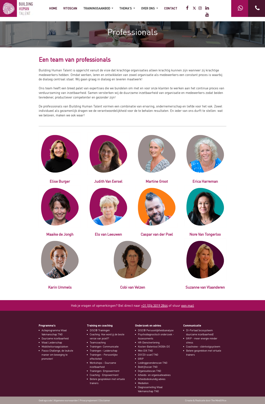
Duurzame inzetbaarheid (55, 338)
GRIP (141, 358)
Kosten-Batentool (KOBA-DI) (154, 346)
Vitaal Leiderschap (52, 342)
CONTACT (170, 8)
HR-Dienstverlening (149, 342)
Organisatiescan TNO (149, 371)
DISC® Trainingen (100, 330)
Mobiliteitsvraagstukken (55, 346)
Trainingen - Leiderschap (103, 350)
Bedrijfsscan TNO (148, 366)
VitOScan (70, 8)
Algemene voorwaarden (66, 400)
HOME (53, 8)
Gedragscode (45, 400)
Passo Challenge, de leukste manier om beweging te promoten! (57, 354)
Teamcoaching (98, 342)
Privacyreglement (88, 400)
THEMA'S (125, 8)
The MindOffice (218, 400)
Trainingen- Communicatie (104, 346)
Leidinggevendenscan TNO (152, 362)
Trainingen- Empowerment (104, 371)
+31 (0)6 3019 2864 (154, 305)
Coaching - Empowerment (104, 375)
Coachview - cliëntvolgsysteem (203, 346)
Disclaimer (104, 400)
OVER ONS (148, 8)
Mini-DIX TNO (145, 350)
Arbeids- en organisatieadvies (154, 375)
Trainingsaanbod (97, 8)
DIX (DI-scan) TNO (148, 354)
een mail (187, 305)
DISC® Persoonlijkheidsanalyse (156, 330)
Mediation (143, 383)
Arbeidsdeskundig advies (151, 379)
